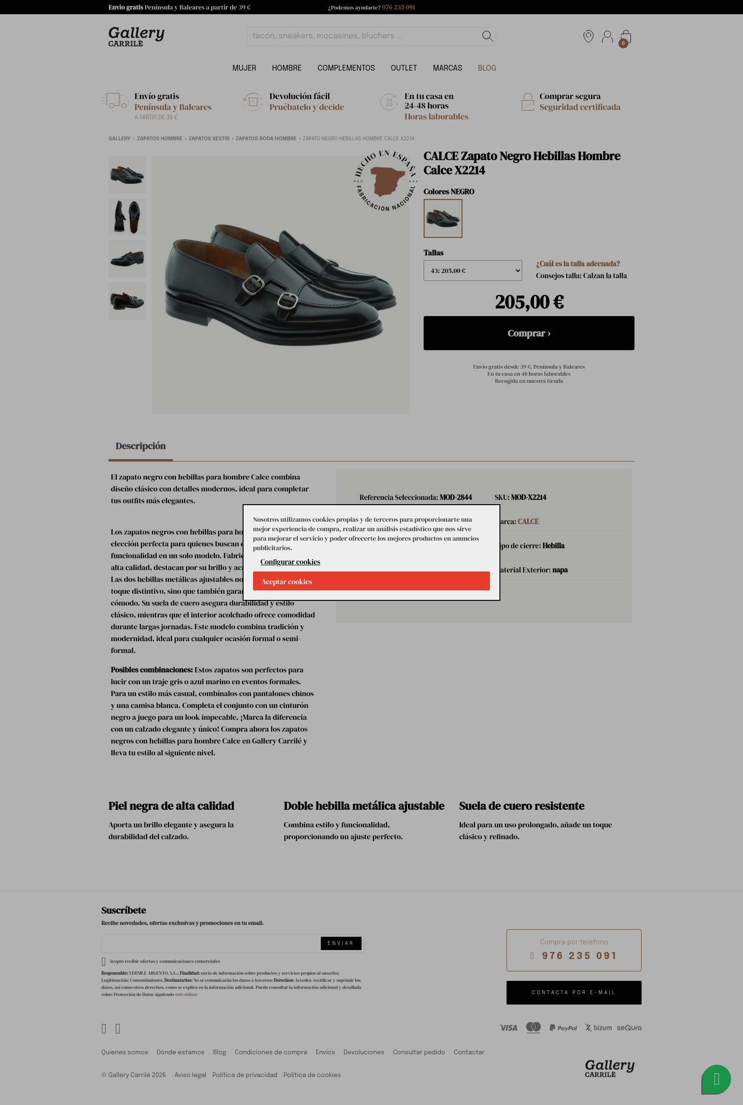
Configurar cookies (290, 562)
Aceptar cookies (287, 582)
